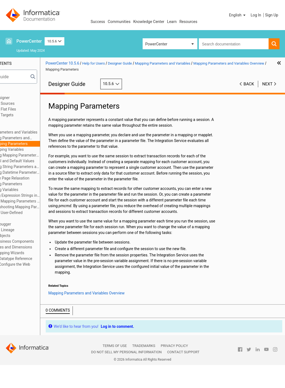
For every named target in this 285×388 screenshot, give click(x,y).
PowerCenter (29, 41)
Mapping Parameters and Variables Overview (36, 138)
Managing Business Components (37, 241)
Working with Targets (27, 115)
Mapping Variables (38, 149)
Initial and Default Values (44, 161)
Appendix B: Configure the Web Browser (35, 267)
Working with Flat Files (28, 109)
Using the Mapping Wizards (32, 253)
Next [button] (267, 84)
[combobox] (234, 43)
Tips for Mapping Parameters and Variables (44, 201)
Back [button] (249, 84)
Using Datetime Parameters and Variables (46, 172)
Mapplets (17, 126)
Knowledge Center (148, 21)
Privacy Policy (174, 369)
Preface (15, 92)
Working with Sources (27, 103)
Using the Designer (25, 97)
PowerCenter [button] (156, 44)
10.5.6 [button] (54, 41)
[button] (238, 15)
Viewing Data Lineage (27, 230)
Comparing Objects (25, 235)
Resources (188, 21)
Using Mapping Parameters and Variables (46, 155)
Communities (119, 21)
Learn (172, 21)
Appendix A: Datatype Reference (36, 258)
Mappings (17, 120)
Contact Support (183, 375)
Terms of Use (115, 369)
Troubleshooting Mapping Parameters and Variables (44, 207)
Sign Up (271, 15)
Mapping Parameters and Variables (39, 132)
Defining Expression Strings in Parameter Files (44, 195)
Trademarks (143, 369)
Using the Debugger (25, 224)
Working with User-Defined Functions (31, 215)
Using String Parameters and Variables (46, 166)
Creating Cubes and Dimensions (36, 247)
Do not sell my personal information (126, 375)
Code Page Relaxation (41, 178)
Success (98, 21)
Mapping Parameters (40, 143)
